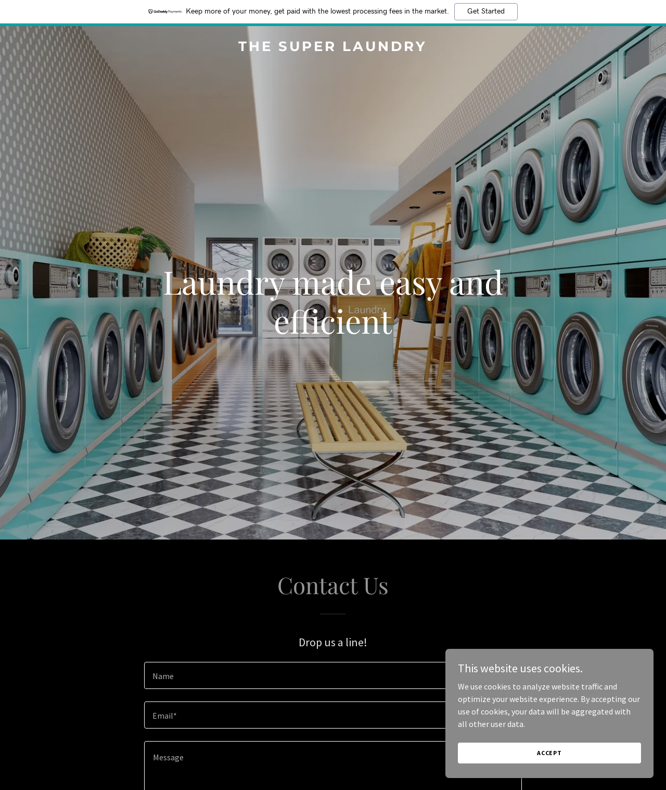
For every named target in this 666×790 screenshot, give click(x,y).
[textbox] (332, 675)
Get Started (486, 11)
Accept (549, 753)
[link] (333, 48)
